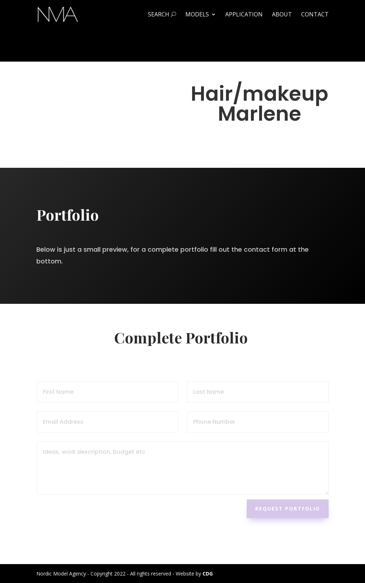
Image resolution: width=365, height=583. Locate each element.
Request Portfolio (287, 508)
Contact (315, 15)
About (282, 15)
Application (244, 15)
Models (197, 15)
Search (162, 15)
